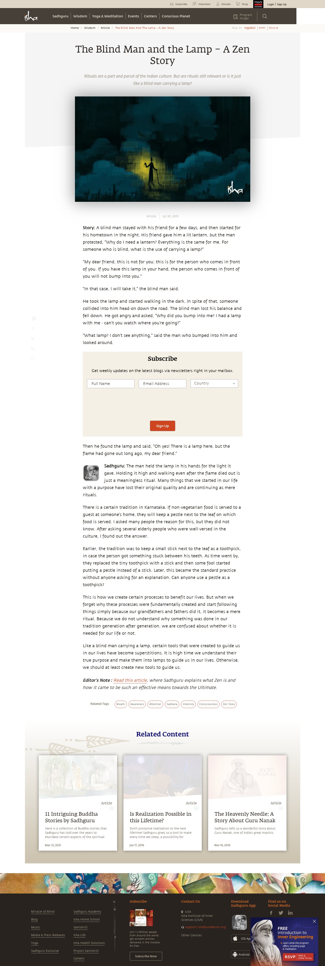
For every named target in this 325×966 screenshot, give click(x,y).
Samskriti (80, 927)
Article (105, 27)
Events (133, 16)
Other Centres (191, 935)
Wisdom (80, 16)
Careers (78, 958)
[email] (33, 359)
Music (35, 927)
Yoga (34, 943)
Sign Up (281, 4)
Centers (150, 16)
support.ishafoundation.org (205, 927)
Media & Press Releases (48, 935)
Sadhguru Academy (87, 911)
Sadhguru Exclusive (45, 950)
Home (75, 27)
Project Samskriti (86, 950)
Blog (34, 919)
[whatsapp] (34, 320)
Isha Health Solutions (89, 943)
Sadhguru (60, 16)
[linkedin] (33, 349)
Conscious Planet (176, 16)
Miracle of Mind (42, 911)
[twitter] (33, 340)
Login (270, 4)
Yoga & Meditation (107, 16)
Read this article (130, 680)
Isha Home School (86, 919)
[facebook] (33, 329)
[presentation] (162, 408)
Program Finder (246, 16)
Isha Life (79, 935)
